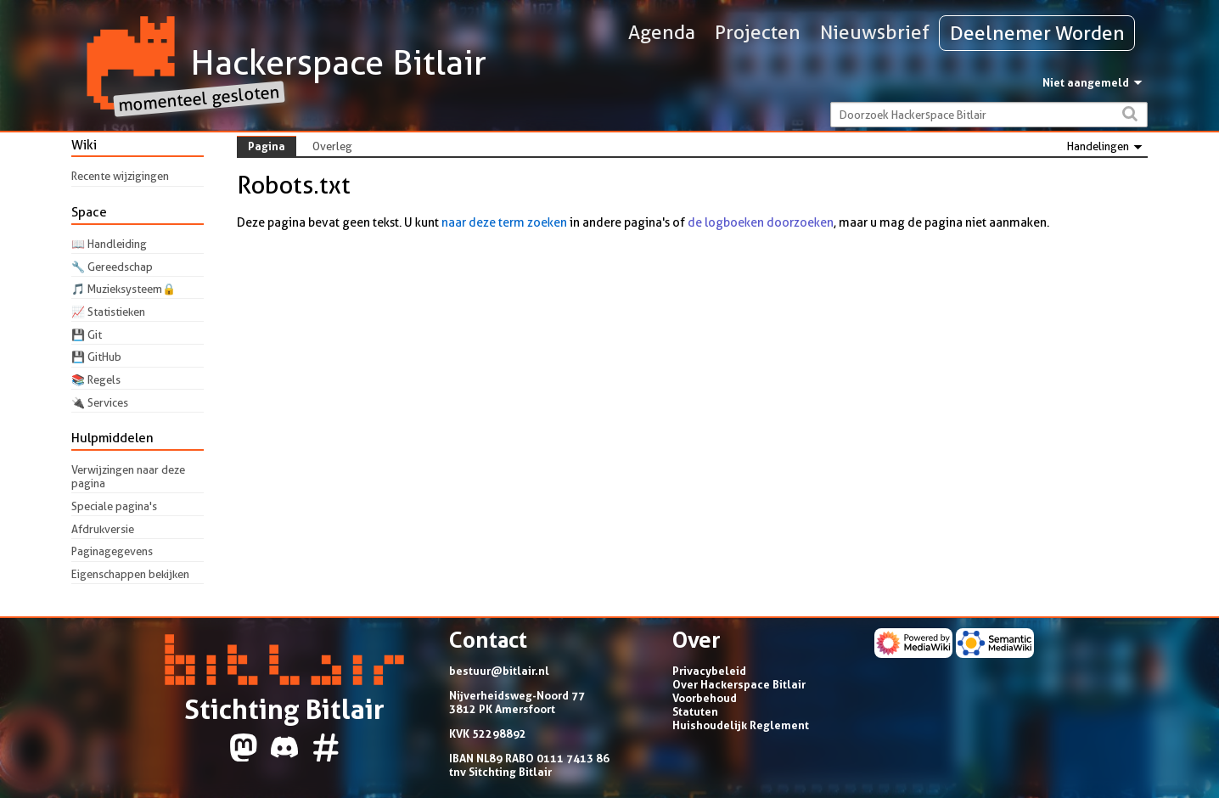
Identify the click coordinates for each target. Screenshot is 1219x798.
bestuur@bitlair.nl (499, 670)
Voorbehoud (704, 698)
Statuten (695, 711)
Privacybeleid (709, 670)
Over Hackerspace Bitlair (739, 684)
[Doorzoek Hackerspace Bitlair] (988, 115)
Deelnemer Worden (1037, 33)
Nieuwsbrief (875, 32)
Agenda (661, 32)
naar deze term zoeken (504, 222)
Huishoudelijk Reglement (740, 725)
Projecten (757, 32)
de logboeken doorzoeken (761, 222)
